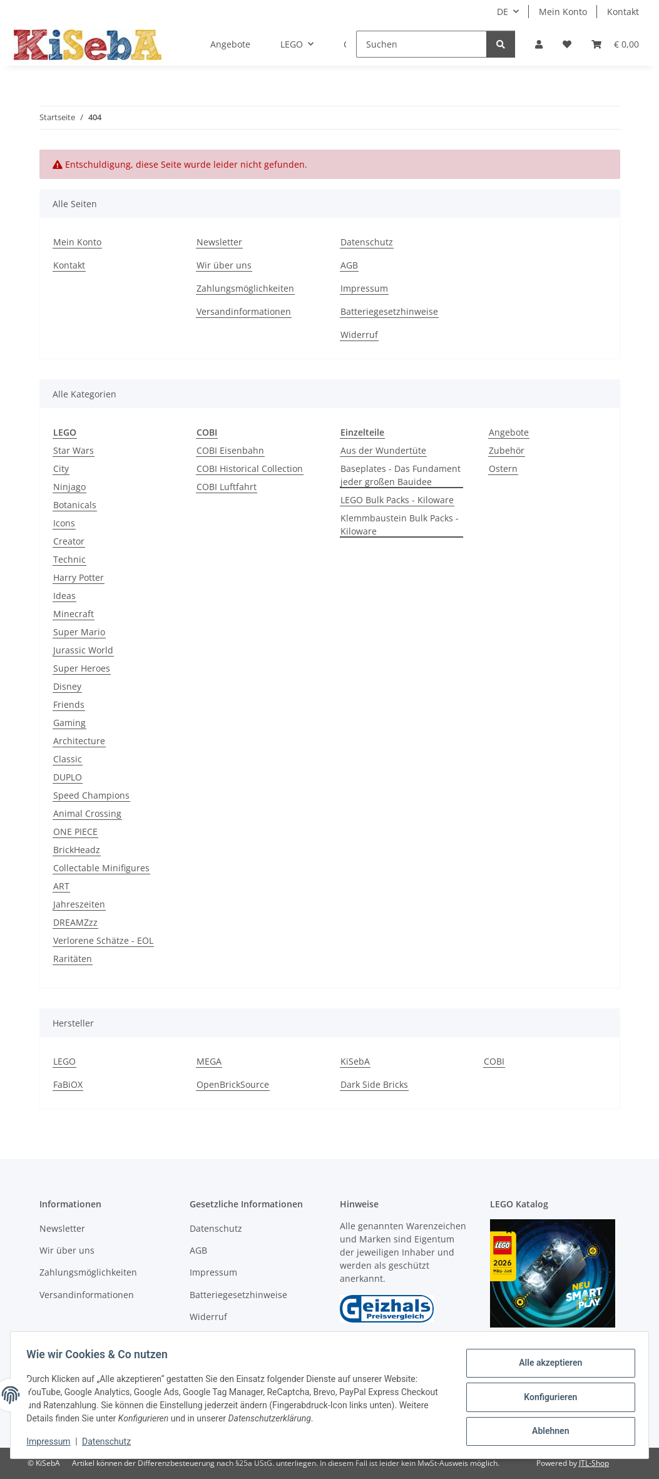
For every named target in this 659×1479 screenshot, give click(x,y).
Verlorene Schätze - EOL (103, 940)
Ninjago (69, 487)
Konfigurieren (546, 1397)
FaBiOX (68, 1084)
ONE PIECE (75, 831)
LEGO (64, 1061)
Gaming (69, 723)
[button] (539, 44)
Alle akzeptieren (546, 1364)
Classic (67, 759)
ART (61, 886)
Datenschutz (110, 1441)
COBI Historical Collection (250, 468)
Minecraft (73, 614)
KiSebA (355, 1061)
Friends (68, 704)
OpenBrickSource (233, 1084)
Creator (68, 541)
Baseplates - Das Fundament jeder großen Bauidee (400, 475)
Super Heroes (81, 668)
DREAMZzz (75, 922)
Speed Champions (91, 795)
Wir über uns (224, 265)
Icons (64, 523)
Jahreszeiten (79, 904)
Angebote (509, 432)
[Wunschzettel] (567, 44)
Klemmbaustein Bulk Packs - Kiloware (399, 524)
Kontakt (623, 12)
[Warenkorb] (615, 44)
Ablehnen (546, 1430)
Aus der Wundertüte (383, 450)
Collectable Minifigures (101, 868)
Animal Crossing (87, 813)
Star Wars (73, 450)
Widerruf (359, 334)
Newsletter (219, 242)
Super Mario (79, 632)
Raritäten (72, 959)
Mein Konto (563, 12)
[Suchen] (421, 44)
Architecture (79, 741)
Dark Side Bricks (374, 1084)
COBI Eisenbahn (230, 450)
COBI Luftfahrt (227, 487)
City (61, 468)
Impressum (52, 1441)
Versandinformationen (244, 311)
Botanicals (74, 505)
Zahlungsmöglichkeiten (245, 288)
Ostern (503, 468)
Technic (69, 559)
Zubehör (506, 450)
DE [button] (502, 12)
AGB (349, 265)
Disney (67, 686)
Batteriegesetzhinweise (389, 311)
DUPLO (67, 777)
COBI (494, 1061)
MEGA (209, 1061)
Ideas (64, 595)
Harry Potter (78, 577)
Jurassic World (83, 650)
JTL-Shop (594, 1463)
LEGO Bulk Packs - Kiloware (397, 500)
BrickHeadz (76, 850)
